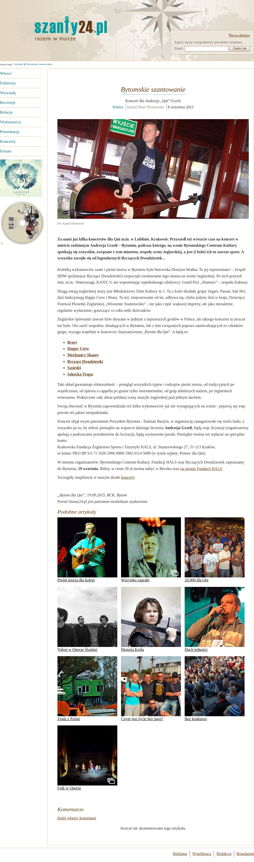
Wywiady (8, 92)
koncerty (128, 477)
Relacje (6, 112)
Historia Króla (151, 619)
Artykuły (18, 64)
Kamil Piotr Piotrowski (145, 107)
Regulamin (245, 854)
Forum (5, 151)
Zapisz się (239, 48)
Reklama (180, 854)
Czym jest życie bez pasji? (151, 688)
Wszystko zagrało (151, 549)
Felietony (8, 83)
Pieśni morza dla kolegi (87, 549)
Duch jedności (215, 619)
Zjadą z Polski (87, 688)
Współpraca (201, 854)
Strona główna (46, 28)
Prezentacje (9, 131)
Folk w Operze (87, 757)
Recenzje (7, 102)
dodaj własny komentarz (76, 818)
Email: (179, 48)
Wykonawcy (10, 122)
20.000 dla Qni (215, 549)
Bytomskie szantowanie (39, 64)
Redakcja (223, 854)
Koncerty (8, 141)
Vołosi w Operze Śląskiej (87, 619)
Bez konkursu (215, 688)
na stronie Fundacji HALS (201, 469)
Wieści (6, 73)
